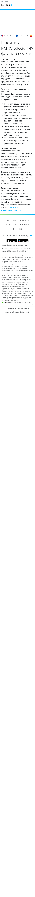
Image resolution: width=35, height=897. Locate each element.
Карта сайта (11, 224)
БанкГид (6, 4)
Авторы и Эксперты (21, 220)
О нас (7, 220)
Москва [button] (4, 1)
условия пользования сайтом (17, 316)
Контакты (17, 229)
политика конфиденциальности (17, 308)
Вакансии (24, 224)
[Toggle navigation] (31, 5)
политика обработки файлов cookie (17, 312)
